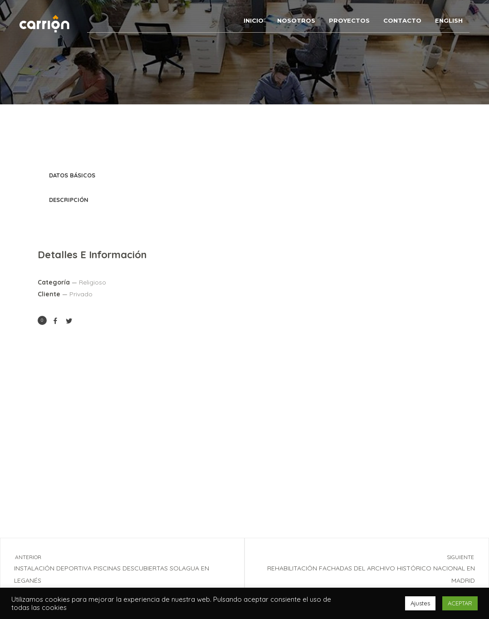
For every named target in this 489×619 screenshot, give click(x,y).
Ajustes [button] (420, 603)
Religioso (92, 282)
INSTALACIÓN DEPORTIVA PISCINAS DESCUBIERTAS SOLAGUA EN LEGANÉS (114, 568)
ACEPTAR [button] (460, 603)
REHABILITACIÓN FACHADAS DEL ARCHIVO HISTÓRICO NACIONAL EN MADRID (375, 568)
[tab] (244, 175)
